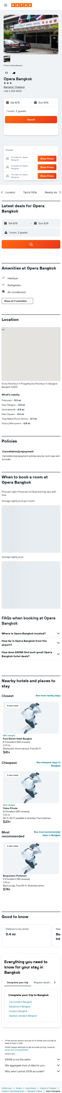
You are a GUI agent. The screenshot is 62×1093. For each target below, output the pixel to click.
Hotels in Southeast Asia (13, 1091)
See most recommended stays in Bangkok (47, 833)
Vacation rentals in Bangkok (23, 1015)
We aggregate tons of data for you (32, 1065)
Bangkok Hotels (35, 1091)
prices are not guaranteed (16, 1050)
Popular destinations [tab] (46, 982)
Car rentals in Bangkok (20, 1001)
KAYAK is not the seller (32, 1059)
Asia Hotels (31, 1088)
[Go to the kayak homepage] (21, 5)
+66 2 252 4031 (12, 91)
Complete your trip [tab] (17, 982)
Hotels (19, 1088)
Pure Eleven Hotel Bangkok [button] (17, 738)
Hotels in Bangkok (18, 1011)
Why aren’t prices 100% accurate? (32, 1071)
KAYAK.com (7, 1088)
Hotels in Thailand (48, 1088)
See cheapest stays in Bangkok (48, 764)
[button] (5, 5)
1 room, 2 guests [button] (16, 111)
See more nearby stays (48, 695)
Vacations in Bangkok (20, 1006)
